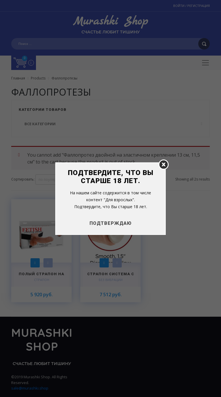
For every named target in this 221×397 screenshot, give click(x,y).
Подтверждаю (110, 223)
